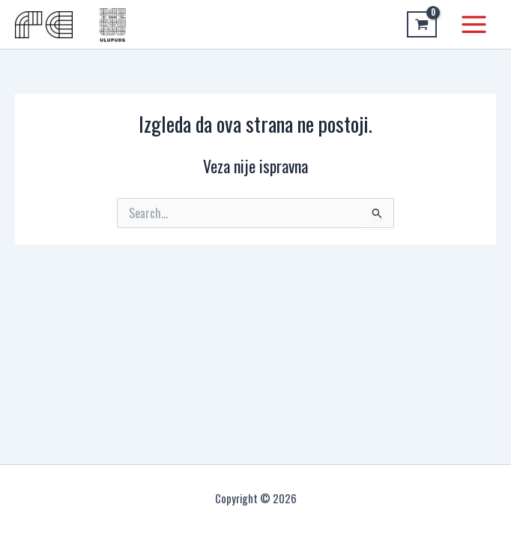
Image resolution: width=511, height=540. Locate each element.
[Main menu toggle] (474, 24)
